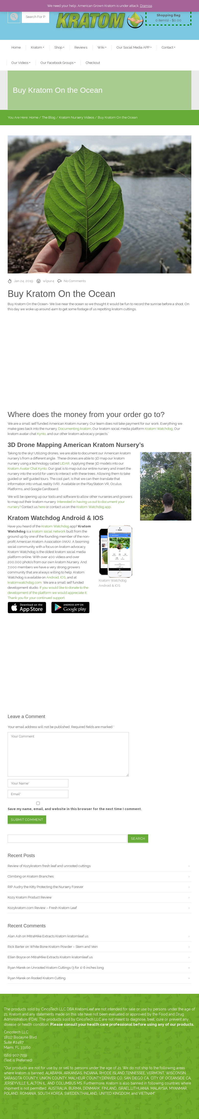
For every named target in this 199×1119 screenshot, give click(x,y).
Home (16, 47)
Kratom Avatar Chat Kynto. (27, 468)
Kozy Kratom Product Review (30, 897)
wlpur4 (48, 281)
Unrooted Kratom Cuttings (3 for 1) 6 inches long (67, 968)
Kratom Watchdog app (93, 507)
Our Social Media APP (134, 47)
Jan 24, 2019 (23, 281)
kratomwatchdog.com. (25, 582)
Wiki (101, 47)
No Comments (75, 281)
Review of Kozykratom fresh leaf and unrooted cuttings (49, 866)
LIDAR (65, 463)
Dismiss (146, 6)
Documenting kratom (74, 429)
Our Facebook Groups (58, 63)
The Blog (48, 117)
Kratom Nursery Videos (76, 117)
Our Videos (20, 63)
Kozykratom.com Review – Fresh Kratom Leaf (42, 908)
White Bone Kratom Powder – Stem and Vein (64, 947)
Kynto (41, 434)
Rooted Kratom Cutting (48, 978)
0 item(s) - (168, 17)
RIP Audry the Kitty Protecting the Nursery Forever (45, 887)
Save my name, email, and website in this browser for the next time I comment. (75, 809)
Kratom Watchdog (159, 429)
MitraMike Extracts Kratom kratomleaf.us (57, 936)
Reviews (80, 47)
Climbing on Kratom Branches (31, 876)
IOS (63, 577)
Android (52, 577)
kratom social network (49, 531)
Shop (59, 47)
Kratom (37, 47)
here (41, 507)
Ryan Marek (17, 968)
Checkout (93, 63)
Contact (168, 47)
